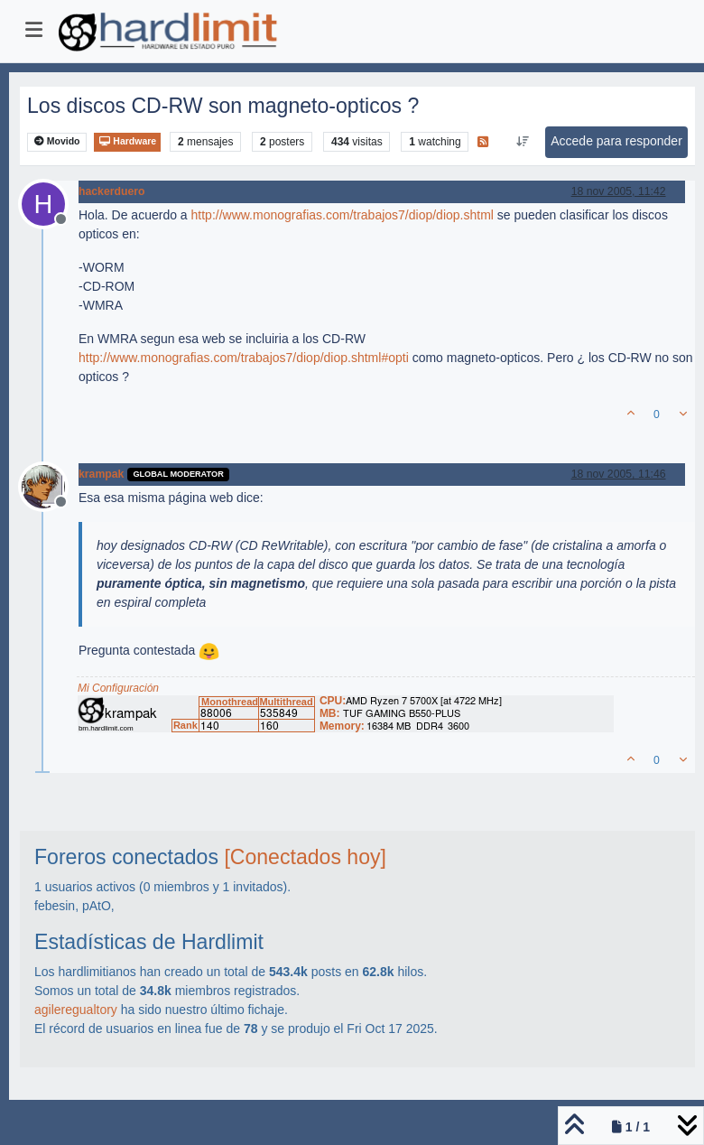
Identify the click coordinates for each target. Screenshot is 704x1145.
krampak (101, 474)
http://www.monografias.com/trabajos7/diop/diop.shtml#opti (244, 357)
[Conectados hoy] (305, 857)
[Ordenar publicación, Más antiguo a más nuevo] (523, 141)
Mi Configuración (118, 688)
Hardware (127, 141)
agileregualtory (75, 1009)
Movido (57, 141)
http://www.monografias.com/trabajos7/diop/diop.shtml (342, 215)
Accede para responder (616, 141)
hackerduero (112, 191)
